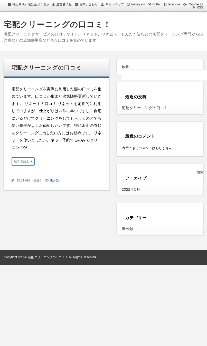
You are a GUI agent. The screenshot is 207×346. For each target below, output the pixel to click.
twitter (157, 4)
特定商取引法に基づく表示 (30, 4)
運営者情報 (64, 4)
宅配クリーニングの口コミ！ (57, 24)
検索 (125, 67)
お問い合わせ (88, 4)
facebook (174, 4)
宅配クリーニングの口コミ (47, 68)
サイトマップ (115, 4)
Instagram (138, 4)
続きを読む (22, 161)
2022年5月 (131, 189)
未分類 (54, 180)
